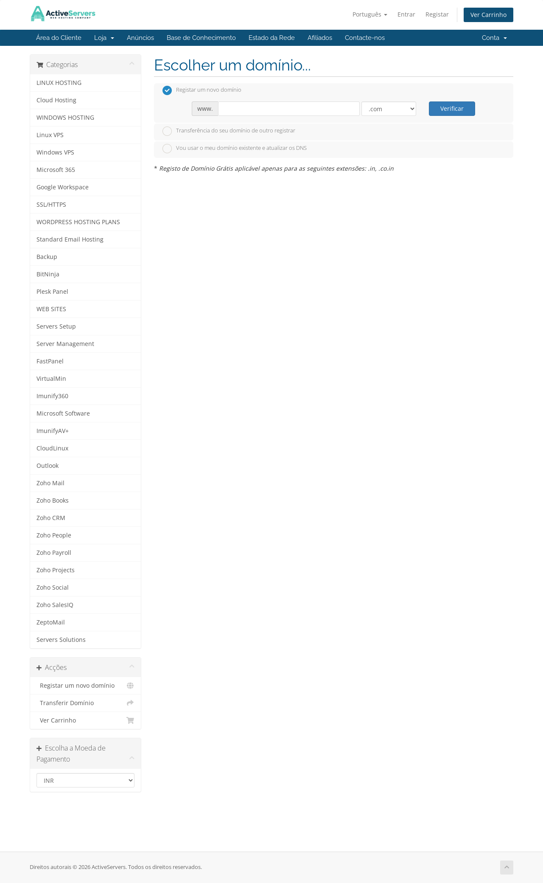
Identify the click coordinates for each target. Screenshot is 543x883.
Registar (437, 14)
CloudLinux (52, 448)
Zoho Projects (55, 570)
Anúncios (140, 38)
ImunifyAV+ (52, 431)
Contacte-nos (365, 38)
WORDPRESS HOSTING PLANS (78, 222)
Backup (46, 257)
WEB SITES (51, 309)
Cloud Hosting (56, 100)
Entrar (406, 14)
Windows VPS (55, 152)
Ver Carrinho (488, 15)
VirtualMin (51, 378)
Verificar (452, 108)
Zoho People (53, 535)
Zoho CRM (50, 518)
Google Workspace (62, 187)
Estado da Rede (272, 38)
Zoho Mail (50, 483)
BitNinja (47, 274)
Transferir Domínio (85, 703)
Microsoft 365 (55, 170)
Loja (104, 38)
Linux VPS (50, 135)
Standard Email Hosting (70, 239)
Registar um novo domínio (85, 686)
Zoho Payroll (53, 553)
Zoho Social (52, 587)
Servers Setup (56, 326)
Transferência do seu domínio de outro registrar (228, 131)
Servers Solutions (61, 640)
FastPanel (50, 361)
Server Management (65, 344)
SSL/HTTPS (51, 204)
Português (370, 14)
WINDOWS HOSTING (65, 117)
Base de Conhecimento (201, 38)
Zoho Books (52, 500)
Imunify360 (52, 396)
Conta (494, 38)
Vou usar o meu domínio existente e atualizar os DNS (234, 148)
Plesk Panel (52, 291)
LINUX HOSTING (58, 83)
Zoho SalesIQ (54, 605)
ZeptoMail (50, 622)
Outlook (47, 466)
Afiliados (320, 38)
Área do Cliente (58, 38)
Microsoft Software (63, 413)
